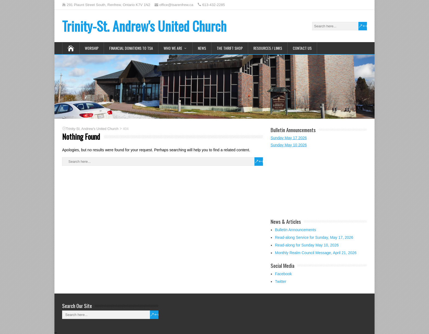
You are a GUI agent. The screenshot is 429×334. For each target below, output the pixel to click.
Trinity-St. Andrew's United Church (144, 26)
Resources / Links (267, 48)
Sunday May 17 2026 (289, 138)
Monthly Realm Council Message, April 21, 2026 (315, 253)
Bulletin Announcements (295, 230)
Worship (91, 48)
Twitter (280, 281)
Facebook (283, 274)
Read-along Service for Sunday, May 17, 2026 (314, 237)
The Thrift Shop (230, 48)
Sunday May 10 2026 (289, 145)
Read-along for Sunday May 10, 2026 (307, 245)
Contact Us (302, 48)
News (202, 48)
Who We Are (173, 48)
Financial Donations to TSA (131, 48)
